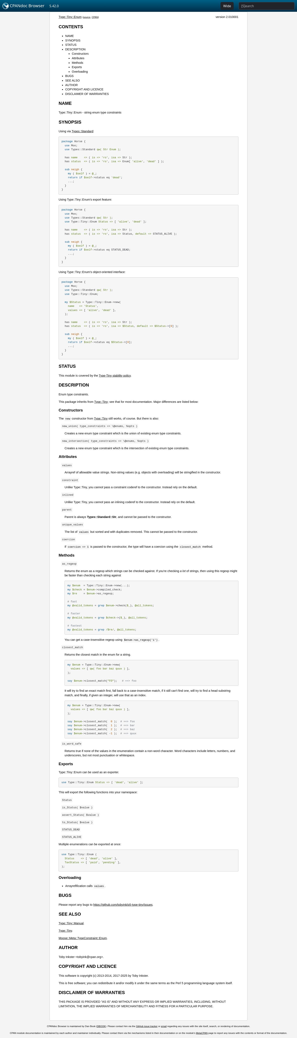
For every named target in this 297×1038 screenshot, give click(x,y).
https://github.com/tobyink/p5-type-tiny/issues (122, 904)
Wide (227, 6)
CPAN (95, 17)
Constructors (80, 53)
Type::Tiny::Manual (71, 923)
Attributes (78, 58)
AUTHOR (71, 85)
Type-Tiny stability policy (115, 375)
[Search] (267, 6)
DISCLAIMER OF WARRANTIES (87, 94)
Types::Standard (82, 131)
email (164, 1026)
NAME (69, 36)
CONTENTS (71, 26)
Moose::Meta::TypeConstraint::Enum (83, 938)
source (86, 17)
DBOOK (101, 1026)
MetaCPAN (202, 1033)
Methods (77, 62)
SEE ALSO (72, 80)
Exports (77, 67)
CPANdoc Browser (23, 6)
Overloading (80, 71)
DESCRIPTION (75, 49)
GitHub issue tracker (146, 1026)
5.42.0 (54, 6)
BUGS (69, 76)
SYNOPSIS (72, 40)
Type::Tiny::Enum (70, 17)
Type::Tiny (101, 401)
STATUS (71, 44)
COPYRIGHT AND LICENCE (84, 89)
